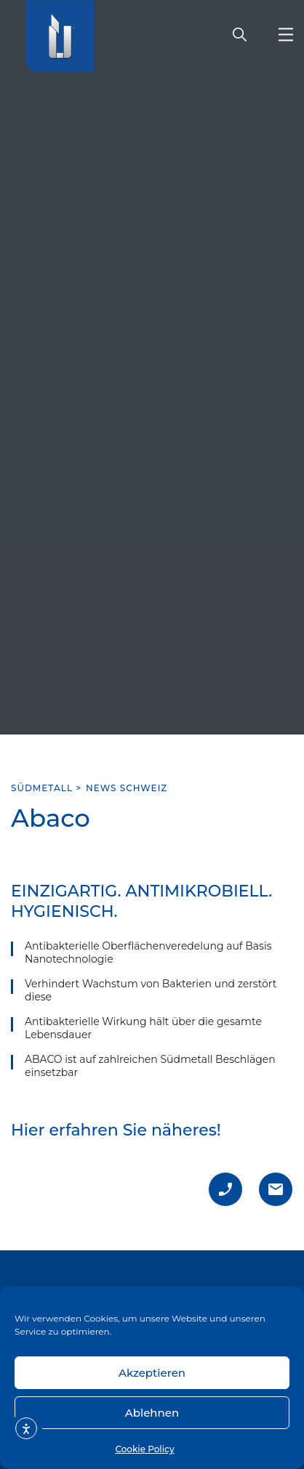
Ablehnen (152, 1413)
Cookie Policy (144, 1449)
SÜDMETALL (42, 787)
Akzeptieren (152, 1373)
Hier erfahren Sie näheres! (116, 1130)
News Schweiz (126, 787)
